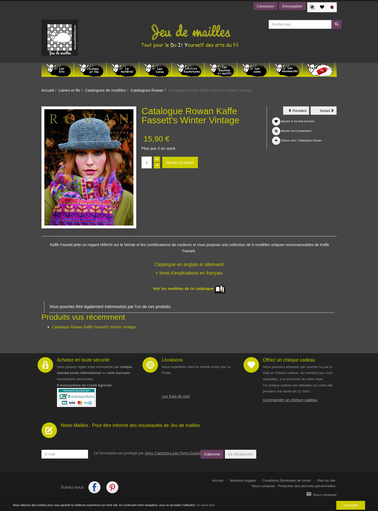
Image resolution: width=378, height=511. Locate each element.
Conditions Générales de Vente (286, 480)
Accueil (47, 90)
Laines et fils (69, 90)
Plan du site (326, 480)
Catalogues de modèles (105, 90)
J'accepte (350, 505)
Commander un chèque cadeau (290, 400)
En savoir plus (206, 505)
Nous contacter (263, 486)
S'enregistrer (292, 6)
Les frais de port (176, 396)
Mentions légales (243, 480)
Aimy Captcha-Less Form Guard (173, 453)
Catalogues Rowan (147, 90)
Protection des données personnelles (306, 486)
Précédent (298, 111)
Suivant (328, 111)
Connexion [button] (265, 6)
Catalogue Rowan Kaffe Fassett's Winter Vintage (94, 327)
